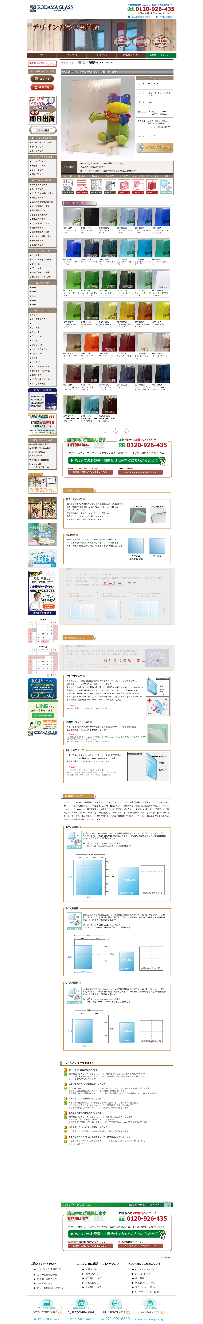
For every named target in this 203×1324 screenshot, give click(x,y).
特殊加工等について (47, 1279)
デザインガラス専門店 (73, 62)
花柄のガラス (36, 228)
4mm (33, 291)
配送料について (93, 1278)
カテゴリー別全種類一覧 (49, 1269)
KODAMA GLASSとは (146, 1269)
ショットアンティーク (40, 349)
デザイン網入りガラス (40, 379)
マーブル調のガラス (39, 206)
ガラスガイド (71, 55)
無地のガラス (36, 245)
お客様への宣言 (143, 1274)
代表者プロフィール (145, 1283)
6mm (33, 300)
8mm (33, 304)
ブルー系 (34, 264)
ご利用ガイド (101, 55)
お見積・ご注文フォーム (161, 55)
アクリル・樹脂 (37, 384)
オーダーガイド (45, 1283)
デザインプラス (37, 166)
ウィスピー (35, 362)
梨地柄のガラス (37, 219)
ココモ (34, 358)
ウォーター (35, 332)
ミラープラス (36, 170)
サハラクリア (36, 147)
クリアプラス (36, 161)
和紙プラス (35, 174)
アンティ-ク (36, 345)
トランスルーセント (39, 366)
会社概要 (139, 1278)
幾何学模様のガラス (39, 232)
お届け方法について (95, 1269)
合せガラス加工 (37, 452)
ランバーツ (35, 323)
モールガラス (36, 151)
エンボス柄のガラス (39, 223)
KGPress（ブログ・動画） (148, 1291)
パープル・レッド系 (39, 272)
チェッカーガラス (38, 185)
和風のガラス (36, 240)
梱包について (92, 1274)
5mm (33, 296)
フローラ (34, 328)
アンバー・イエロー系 (40, 259)
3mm (33, 287)
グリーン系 (35, 268)
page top (167, 1257)
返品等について (93, 1287)
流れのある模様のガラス (41, 202)
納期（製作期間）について (50, 1288)
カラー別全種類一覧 (47, 1274)
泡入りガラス (36, 197)
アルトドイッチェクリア (41, 142)
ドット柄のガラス (38, 215)
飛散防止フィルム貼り (40, 448)
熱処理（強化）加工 (39, 444)
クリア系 (34, 255)
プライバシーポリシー (146, 1287)
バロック (34, 340)
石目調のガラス (37, 210)
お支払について (93, 1283)
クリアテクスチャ (38, 319)
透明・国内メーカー (39, 375)
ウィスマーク (36, 353)
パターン (34, 315)
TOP (41, 55)
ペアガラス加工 (37, 455)
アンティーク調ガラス (40, 236)
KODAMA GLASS (131, 55)
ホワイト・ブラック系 (40, 277)
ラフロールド (36, 336)
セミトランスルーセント (41, 371)
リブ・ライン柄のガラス (41, 193)
